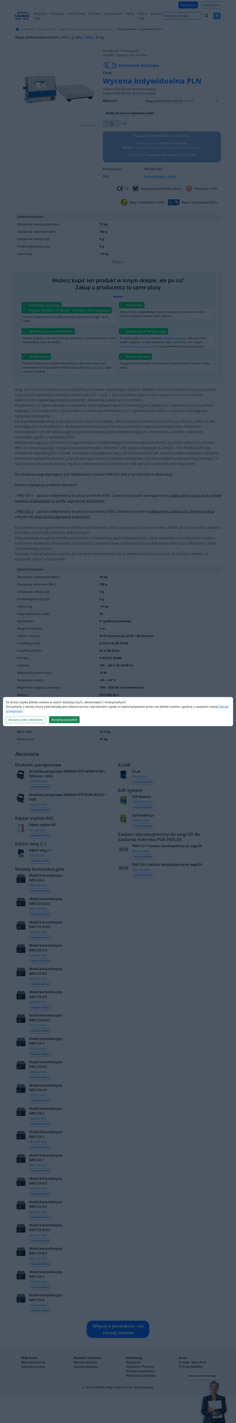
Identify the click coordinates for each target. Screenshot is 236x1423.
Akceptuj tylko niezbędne (25, 720)
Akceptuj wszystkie (64, 720)
